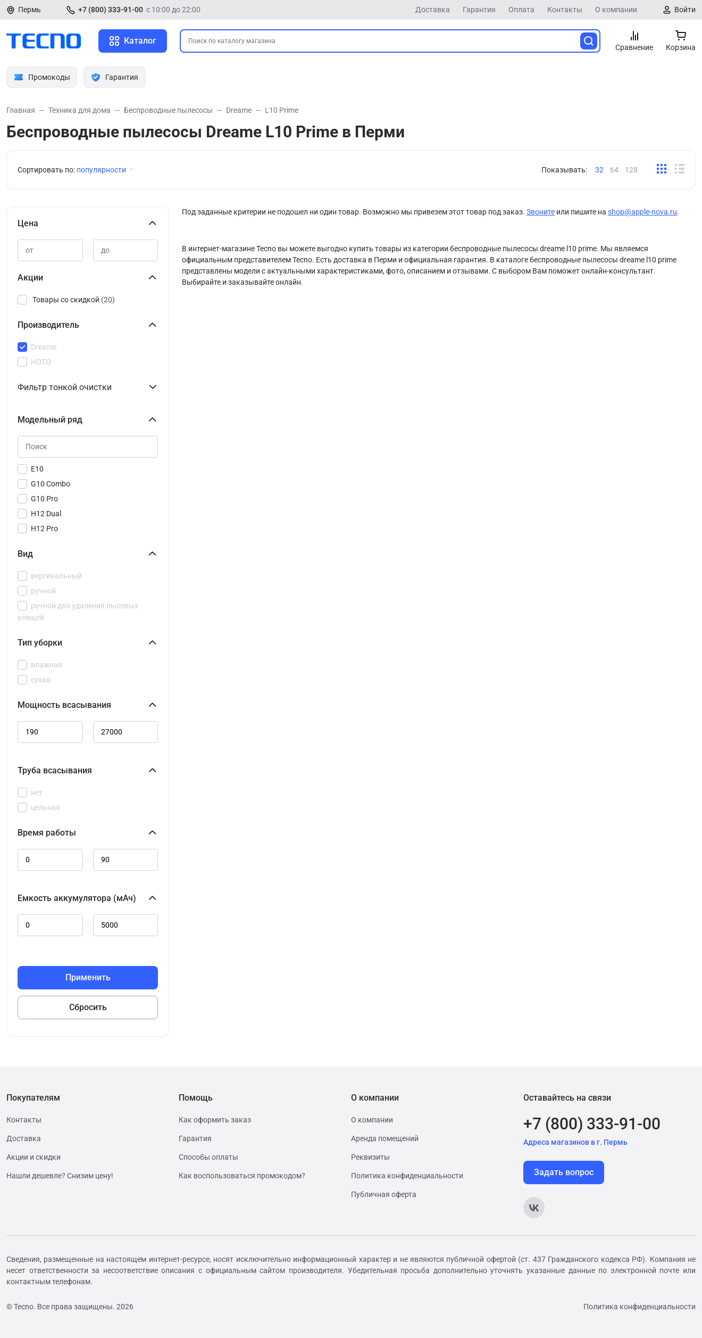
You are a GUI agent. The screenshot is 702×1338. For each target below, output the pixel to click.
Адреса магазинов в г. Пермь (575, 1142)
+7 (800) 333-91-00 (110, 9)
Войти (685, 9)
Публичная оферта (383, 1194)
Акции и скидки (33, 1157)
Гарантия (479, 9)
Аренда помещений (385, 1138)
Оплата (521, 9)
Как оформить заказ (215, 1120)
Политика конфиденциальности (407, 1175)
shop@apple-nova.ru (642, 212)
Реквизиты (370, 1157)
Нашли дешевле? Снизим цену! (59, 1175)
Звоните (540, 212)
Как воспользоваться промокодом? (242, 1175)
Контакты (564, 9)
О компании (616, 9)
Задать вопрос (564, 1172)
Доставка (432, 9)
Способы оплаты (208, 1157)
